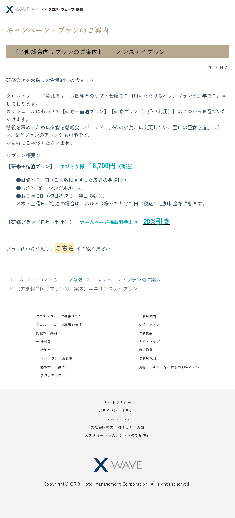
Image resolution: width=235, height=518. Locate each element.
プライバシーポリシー (117, 410)
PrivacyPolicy (117, 418)
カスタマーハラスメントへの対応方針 (118, 435)
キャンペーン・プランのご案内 (126, 279)
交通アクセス (149, 324)
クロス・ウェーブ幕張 (58, 279)
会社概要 (146, 332)
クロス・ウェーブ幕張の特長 (59, 324)
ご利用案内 (147, 315)
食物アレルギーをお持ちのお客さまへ (169, 366)
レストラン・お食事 (56, 358)
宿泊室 (45, 349)
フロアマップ (51, 375)
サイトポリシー (117, 402)
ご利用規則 (147, 358)
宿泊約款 (146, 349)
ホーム (16, 279)
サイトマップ (149, 341)
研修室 (45, 341)
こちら (64, 248)
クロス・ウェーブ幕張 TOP (58, 315)
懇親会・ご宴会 (52, 366)
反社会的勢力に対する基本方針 (118, 427)
